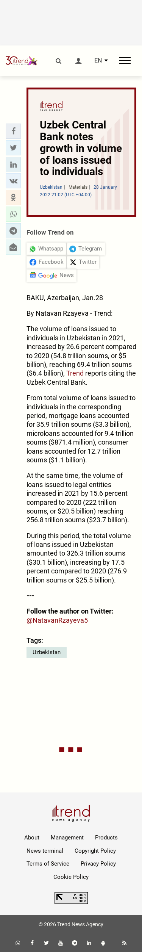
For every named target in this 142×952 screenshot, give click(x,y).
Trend (74, 373)
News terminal (45, 850)
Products (106, 837)
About (31, 837)
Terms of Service (48, 863)
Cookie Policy (71, 877)
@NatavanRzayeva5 (57, 620)
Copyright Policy (95, 850)
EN (98, 61)
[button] (13, 131)
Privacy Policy (98, 863)
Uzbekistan (47, 652)
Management (67, 837)
